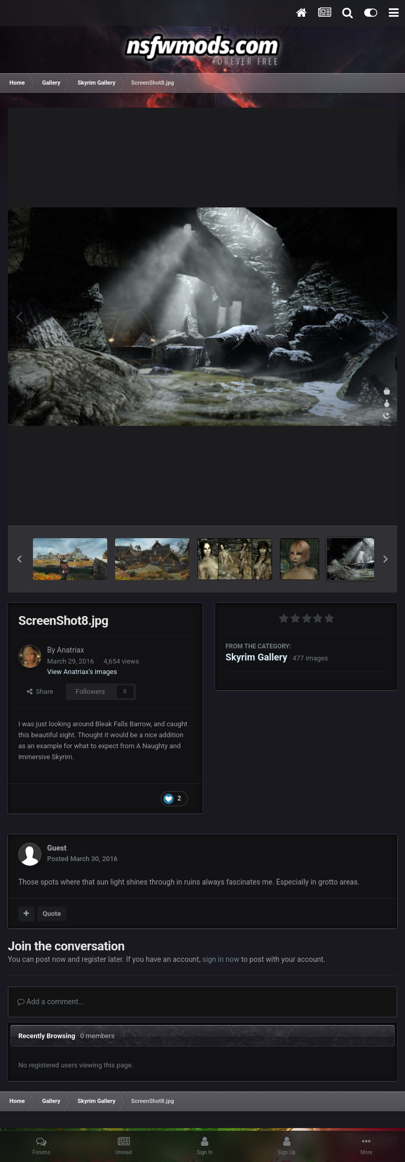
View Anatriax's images (82, 672)
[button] (19, 559)
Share (40, 691)
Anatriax (70, 650)
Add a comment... (50, 1001)
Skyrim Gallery (256, 657)
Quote (51, 913)
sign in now (221, 959)
